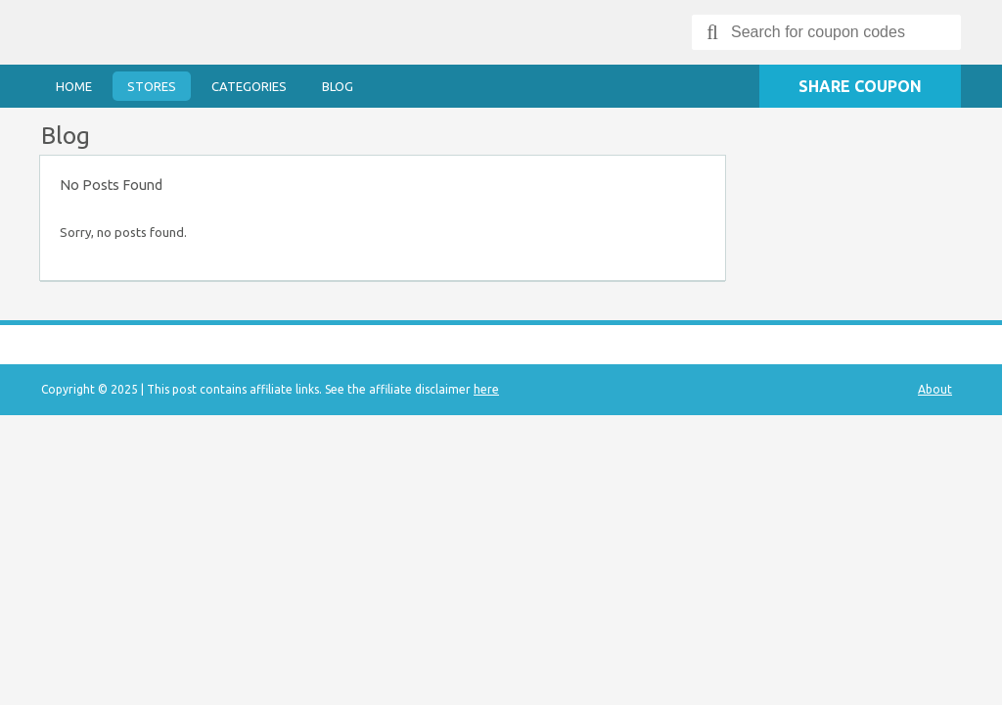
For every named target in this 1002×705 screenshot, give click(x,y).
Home (74, 86)
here (486, 389)
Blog (337, 86)
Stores (151, 86)
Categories (249, 86)
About (935, 389)
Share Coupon (860, 86)
